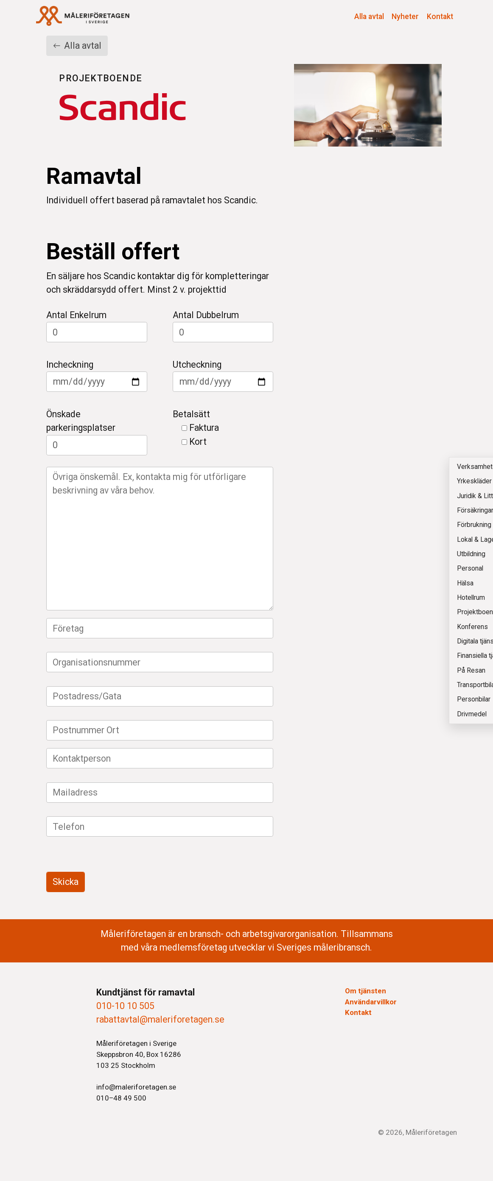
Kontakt (440, 16)
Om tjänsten (365, 991)
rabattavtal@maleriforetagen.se (160, 1019)
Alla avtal (369, 16)
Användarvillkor (371, 1002)
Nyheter (405, 16)
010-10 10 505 (125, 1006)
